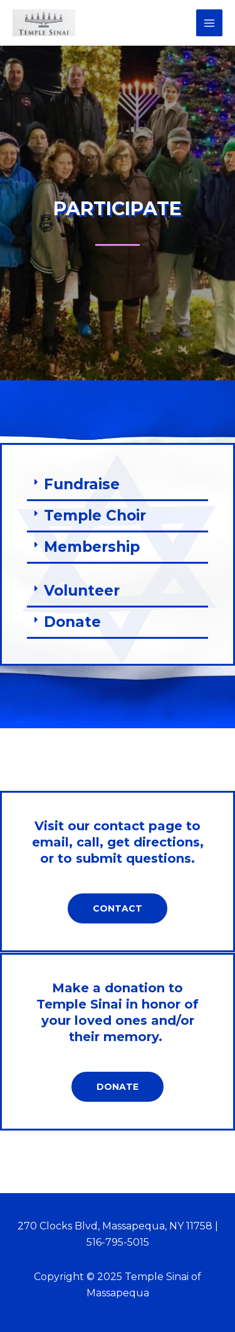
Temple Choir (95, 515)
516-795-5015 (117, 1242)
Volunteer (82, 590)
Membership (92, 547)
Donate (72, 622)
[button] (117, 485)
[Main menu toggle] (209, 22)
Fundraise (82, 484)
